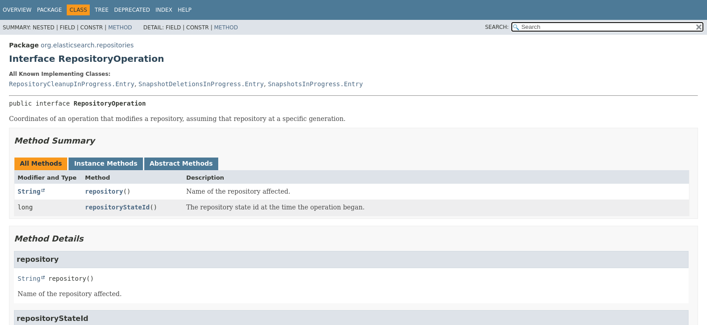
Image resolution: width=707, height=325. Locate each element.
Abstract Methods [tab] (181, 163)
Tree (102, 10)
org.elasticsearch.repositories (87, 45)
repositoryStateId (117, 207)
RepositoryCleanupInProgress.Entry (71, 84)
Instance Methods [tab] (105, 163)
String (29, 191)
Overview (17, 10)
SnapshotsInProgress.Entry (315, 84)
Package (49, 10)
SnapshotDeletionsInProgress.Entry (201, 84)
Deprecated (132, 10)
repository (104, 191)
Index (164, 10)
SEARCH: (497, 27)
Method (120, 27)
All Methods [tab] (41, 163)
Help (185, 10)
